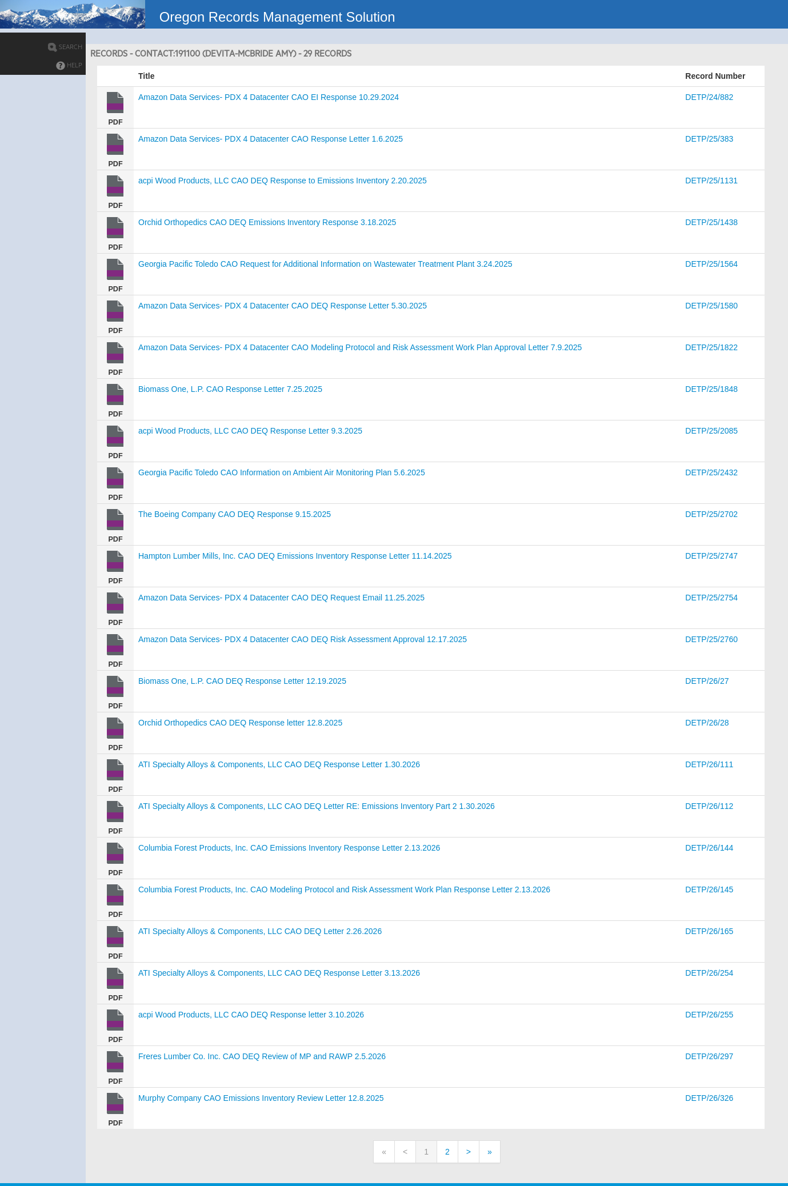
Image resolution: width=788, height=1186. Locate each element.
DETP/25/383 (709, 138)
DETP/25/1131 (711, 180)
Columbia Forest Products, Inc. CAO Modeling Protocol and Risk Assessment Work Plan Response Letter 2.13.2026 (344, 889)
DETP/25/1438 (711, 222)
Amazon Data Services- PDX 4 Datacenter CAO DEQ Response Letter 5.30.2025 (282, 305)
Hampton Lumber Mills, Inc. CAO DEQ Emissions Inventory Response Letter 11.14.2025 (295, 555)
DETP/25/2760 (711, 639)
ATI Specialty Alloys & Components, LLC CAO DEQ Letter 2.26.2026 (260, 931)
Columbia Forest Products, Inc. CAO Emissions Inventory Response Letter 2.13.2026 (289, 847)
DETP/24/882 (709, 97)
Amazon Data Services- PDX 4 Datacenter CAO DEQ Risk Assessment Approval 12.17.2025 (302, 639)
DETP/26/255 (709, 1014)
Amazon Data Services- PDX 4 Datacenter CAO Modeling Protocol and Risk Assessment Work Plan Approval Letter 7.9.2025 (360, 347)
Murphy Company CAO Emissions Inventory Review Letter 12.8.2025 (261, 1098)
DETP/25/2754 (711, 597)
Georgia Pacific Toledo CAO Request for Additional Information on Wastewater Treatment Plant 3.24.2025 (325, 264)
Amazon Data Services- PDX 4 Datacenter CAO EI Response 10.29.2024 (268, 97)
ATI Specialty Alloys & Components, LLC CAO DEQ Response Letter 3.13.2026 (279, 972)
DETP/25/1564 (711, 264)
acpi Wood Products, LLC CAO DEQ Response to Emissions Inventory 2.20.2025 (282, 180)
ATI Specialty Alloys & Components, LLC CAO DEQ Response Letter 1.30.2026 (279, 764)
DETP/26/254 (709, 972)
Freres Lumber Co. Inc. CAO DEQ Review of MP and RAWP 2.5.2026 (262, 1056)
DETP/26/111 (709, 764)
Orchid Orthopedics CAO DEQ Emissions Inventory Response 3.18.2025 (267, 222)
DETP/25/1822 (711, 347)
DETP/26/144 (709, 847)
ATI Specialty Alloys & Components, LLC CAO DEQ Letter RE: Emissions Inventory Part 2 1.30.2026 (316, 806)
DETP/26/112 (709, 806)
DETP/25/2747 (711, 555)
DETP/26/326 (709, 1098)
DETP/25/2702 (711, 514)
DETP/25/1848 (711, 389)
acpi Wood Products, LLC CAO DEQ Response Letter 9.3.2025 (250, 430)
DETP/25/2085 (711, 430)
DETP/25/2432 (711, 472)
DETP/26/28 (707, 722)
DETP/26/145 (709, 889)
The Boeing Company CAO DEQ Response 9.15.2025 (234, 514)
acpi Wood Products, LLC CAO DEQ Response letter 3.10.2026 (251, 1014)
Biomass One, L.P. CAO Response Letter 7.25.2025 (230, 389)
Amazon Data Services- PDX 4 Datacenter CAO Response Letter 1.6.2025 (270, 138)
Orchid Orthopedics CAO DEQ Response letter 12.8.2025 (240, 722)
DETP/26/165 (709, 931)
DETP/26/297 (709, 1056)
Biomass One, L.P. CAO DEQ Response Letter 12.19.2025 (242, 681)
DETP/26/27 (707, 681)
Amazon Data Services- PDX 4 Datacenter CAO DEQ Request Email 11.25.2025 (281, 597)
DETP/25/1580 (711, 305)
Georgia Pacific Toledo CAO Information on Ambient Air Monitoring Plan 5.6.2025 (281, 472)
